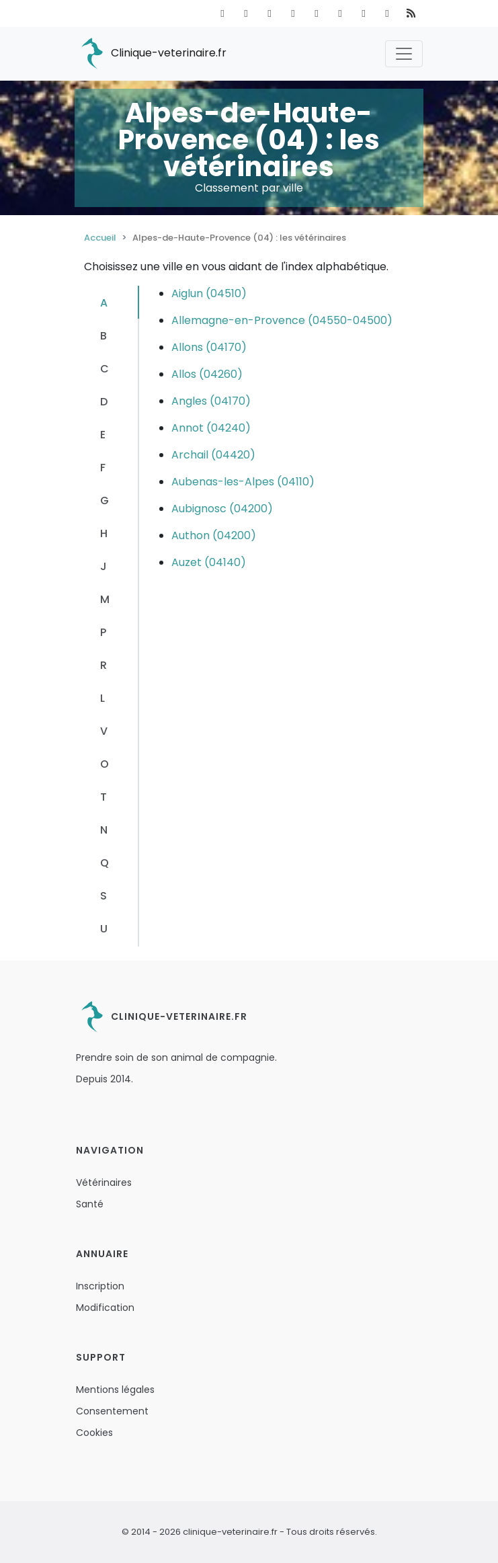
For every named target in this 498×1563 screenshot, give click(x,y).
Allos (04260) (207, 374)
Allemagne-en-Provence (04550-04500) (281, 320)
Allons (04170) (209, 347)
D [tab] (104, 401)
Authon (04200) (213, 535)
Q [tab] (104, 863)
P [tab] (103, 632)
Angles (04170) (211, 401)
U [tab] (104, 928)
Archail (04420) (213, 455)
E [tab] (103, 434)
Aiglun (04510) (209, 293)
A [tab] (104, 303)
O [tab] (104, 764)
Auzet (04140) (208, 562)
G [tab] (104, 500)
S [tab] (103, 896)
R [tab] (103, 665)
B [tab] (103, 336)
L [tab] (102, 698)
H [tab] (104, 533)
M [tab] (105, 599)
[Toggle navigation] (404, 53)
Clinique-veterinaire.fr (151, 54)
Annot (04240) (211, 428)
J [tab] (103, 566)
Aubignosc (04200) (222, 508)
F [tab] (103, 467)
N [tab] (104, 830)
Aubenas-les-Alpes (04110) (243, 481)
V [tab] (104, 731)
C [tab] (104, 368)
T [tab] (103, 797)
